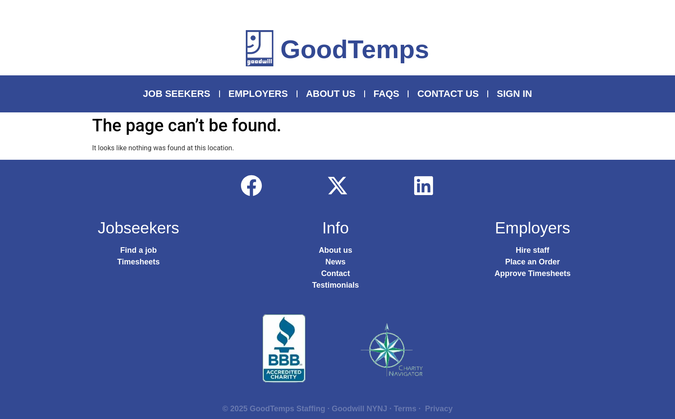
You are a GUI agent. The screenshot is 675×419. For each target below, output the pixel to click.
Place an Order (532, 262)
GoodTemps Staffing (287, 408)
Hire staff (532, 250)
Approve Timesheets (533, 273)
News (335, 262)
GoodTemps (354, 49)
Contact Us (448, 93)
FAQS (386, 93)
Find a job (138, 250)
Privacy (438, 408)
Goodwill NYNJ (359, 408)
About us (335, 250)
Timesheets (138, 262)
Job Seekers (177, 93)
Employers (258, 93)
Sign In (514, 93)
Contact (335, 273)
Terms (405, 408)
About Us (331, 93)
